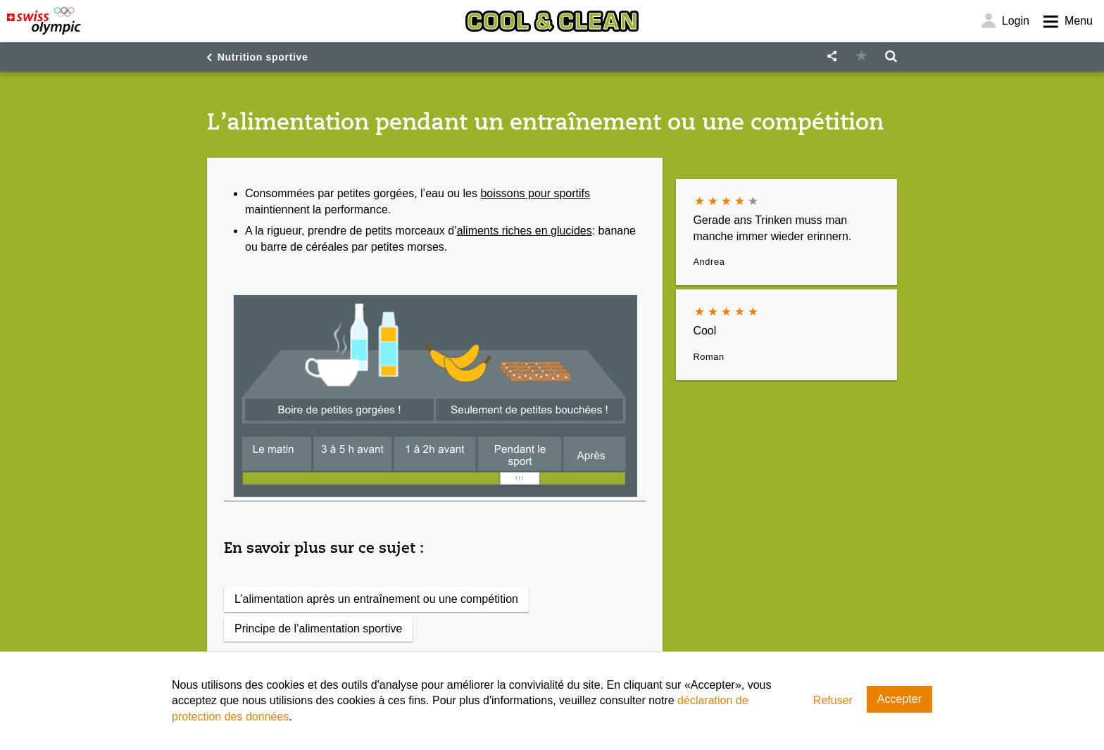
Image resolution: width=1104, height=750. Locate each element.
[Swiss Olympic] (44, 21)
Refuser (833, 700)
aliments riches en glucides (524, 231)
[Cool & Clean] (552, 21)
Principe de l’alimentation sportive (318, 629)
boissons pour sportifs (535, 193)
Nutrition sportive (263, 57)
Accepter (899, 699)
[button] (831, 56)
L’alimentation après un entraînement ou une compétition (376, 599)
